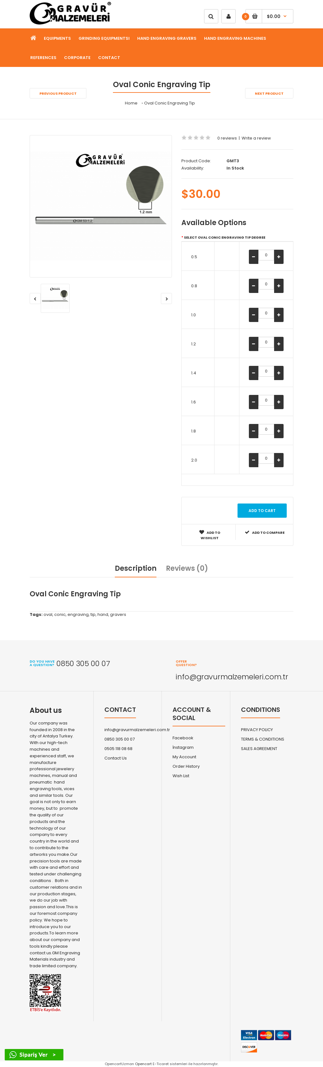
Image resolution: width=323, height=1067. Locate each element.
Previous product (58, 93)
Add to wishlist (209, 535)
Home (131, 103)
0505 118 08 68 (118, 749)
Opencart (143, 1063)
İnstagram (183, 747)
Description (135, 568)
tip (93, 614)
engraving (78, 614)
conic (60, 614)
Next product (269, 93)
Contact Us (115, 758)
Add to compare (265, 532)
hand (102, 614)
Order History (186, 766)
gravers (118, 614)
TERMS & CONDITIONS (262, 739)
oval (48, 614)
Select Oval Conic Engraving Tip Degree (224, 237)
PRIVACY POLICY (257, 730)
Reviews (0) (187, 568)
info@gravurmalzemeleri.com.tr (137, 730)
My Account (184, 757)
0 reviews (227, 138)
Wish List (181, 776)
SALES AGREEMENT (259, 749)
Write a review (256, 138)
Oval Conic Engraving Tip (169, 103)
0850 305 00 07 (119, 739)
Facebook (183, 738)
